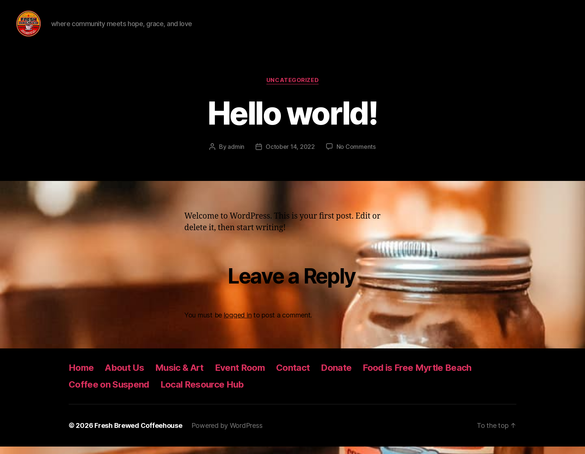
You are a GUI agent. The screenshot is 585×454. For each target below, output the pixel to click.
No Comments (356, 154)
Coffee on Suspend (109, 391)
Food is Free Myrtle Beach (417, 375)
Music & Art (179, 375)
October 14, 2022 (290, 154)
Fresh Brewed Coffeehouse (138, 433)
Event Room (240, 375)
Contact (293, 375)
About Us (124, 375)
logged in (238, 322)
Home (81, 375)
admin (236, 154)
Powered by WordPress (227, 433)
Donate (336, 375)
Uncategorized (292, 87)
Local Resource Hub (202, 391)
